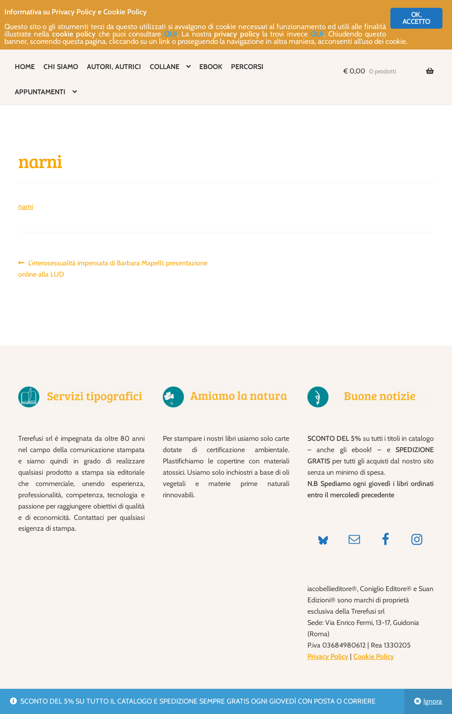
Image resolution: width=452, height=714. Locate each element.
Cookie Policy (373, 656)
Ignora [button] (432, 701)
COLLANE (164, 67)
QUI (170, 34)
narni (25, 206)
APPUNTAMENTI (40, 92)
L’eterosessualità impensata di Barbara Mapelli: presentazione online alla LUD (113, 268)
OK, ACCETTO (416, 18)
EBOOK (210, 67)
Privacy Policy (327, 656)
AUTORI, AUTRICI (114, 67)
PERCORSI (247, 67)
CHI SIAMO (60, 67)
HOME (25, 67)
